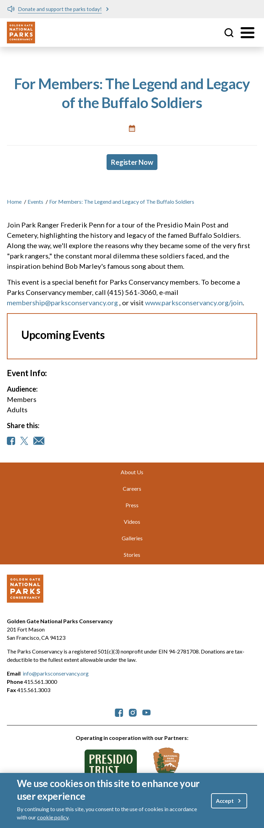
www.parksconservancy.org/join (194, 302)
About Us (132, 472)
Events (35, 201)
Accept (225, 800)
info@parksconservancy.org (56, 673)
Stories (132, 554)
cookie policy (52, 817)
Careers (132, 488)
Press (132, 505)
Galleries (132, 538)
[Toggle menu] (247, 32)
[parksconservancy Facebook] (119, 712)
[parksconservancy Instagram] (133, 712)
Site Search (228, 32)
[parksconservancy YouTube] (146, 712)
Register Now (132, 162)
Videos (132, 521)
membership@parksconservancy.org (62, 302)
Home (14, 201)
